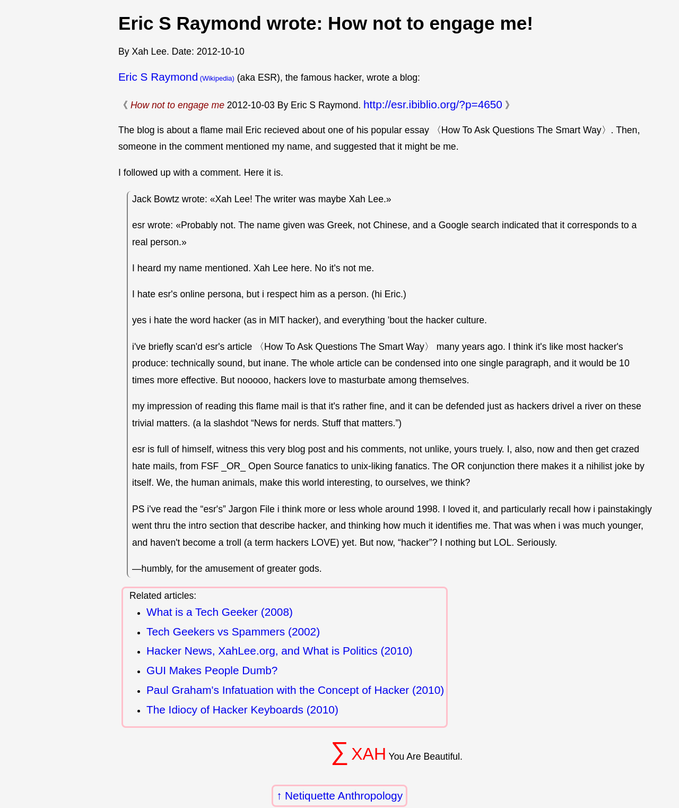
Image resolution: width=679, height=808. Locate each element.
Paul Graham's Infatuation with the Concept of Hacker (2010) (295, 690)
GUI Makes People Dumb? (211, 670)
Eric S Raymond (158, 77)
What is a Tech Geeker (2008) (219, 612)
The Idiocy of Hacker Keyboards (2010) (242, 709)
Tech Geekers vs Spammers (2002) (233, 631)
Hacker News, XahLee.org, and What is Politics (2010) (279, 650)
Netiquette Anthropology (344, 795)
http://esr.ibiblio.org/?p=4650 (432, 104)
